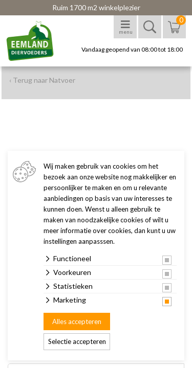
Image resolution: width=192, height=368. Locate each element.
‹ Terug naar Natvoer (42, 80)
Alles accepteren (76, 321)
